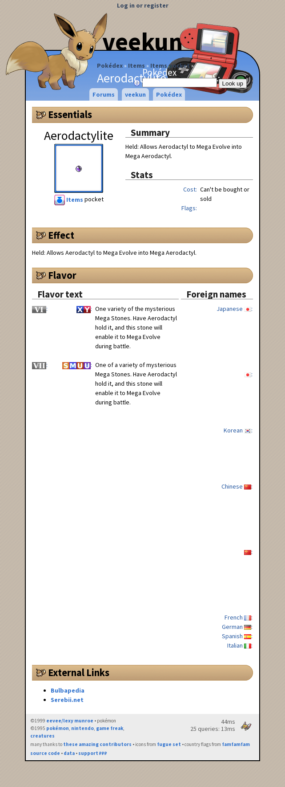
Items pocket (170, 65)
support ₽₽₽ (92, 753)
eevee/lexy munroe (69, 721)
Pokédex (110, 65)
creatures (42, 736)
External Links (78, 672)
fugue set (169, 744)
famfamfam (236, 744)
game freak (109, 728)
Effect (61, 235)
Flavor (62, 275)
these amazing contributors (97, 744)
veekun (135, 94)
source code (45, 753)
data (69, 753)
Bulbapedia (67, 690)
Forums (103, 94)
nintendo (82, 728)
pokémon (57, 728)
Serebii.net (67, 700)
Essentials (70, 114)
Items (136, 65)
